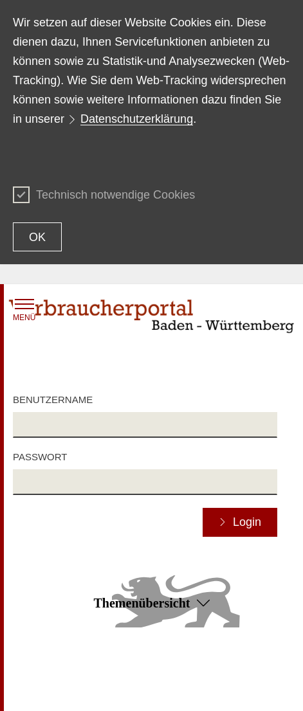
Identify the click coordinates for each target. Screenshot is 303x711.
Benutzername (53, 399)
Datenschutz (38, 689)
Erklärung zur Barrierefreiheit (191, 671)
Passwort (40, 456)
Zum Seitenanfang (151, 653)
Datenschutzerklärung (136, 119)
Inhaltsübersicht (44, 671)
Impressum (156, 689)
